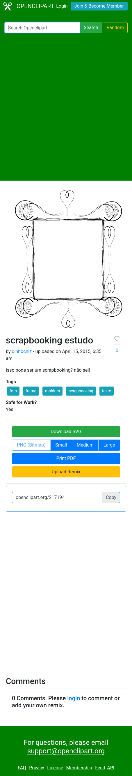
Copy (111, 497)
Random (115, 27)
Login (61, 6)
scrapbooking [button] (81, 391)
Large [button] (109, 445)
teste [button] (106, 391)
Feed (100, 767)
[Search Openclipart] (42, 27)
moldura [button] (52, 391)
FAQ (22, 767)
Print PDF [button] (66, 458)
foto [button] (13, 391)
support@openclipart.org (66, 751)
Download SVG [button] (66, 431)
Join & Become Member (99, 6)
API (110, 767)
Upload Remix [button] (66, 472)
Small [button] (61, 445)
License (55, 767)
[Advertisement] (66, 107)
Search (91, 27)
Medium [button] (85, 445)
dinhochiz (22, 351)
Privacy (36, 767)
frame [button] (31, 391)
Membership (79, 767)
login (73, 698)
